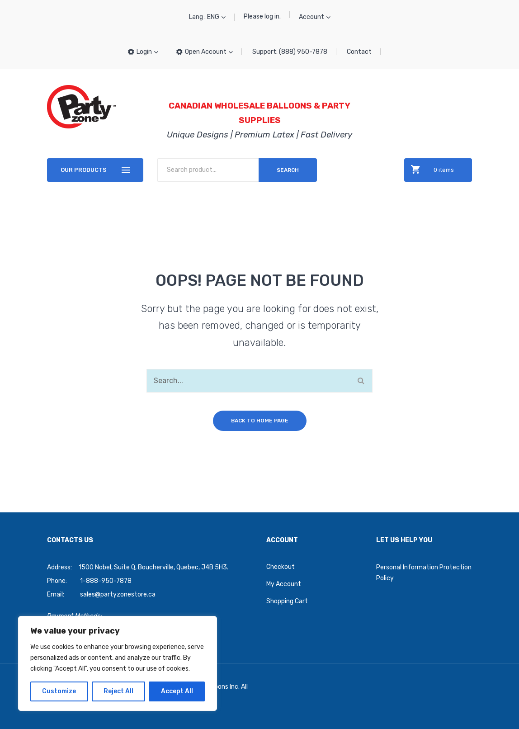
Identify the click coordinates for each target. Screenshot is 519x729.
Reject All (118, 691)
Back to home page (259, 420)
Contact (359, 52)
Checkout (280, 567)
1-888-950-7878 (106, 581)
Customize (59, 691)
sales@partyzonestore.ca (118, 594)
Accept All (177, 691)
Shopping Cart (287, 601)
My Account (283, 584)
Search (288, 170)
